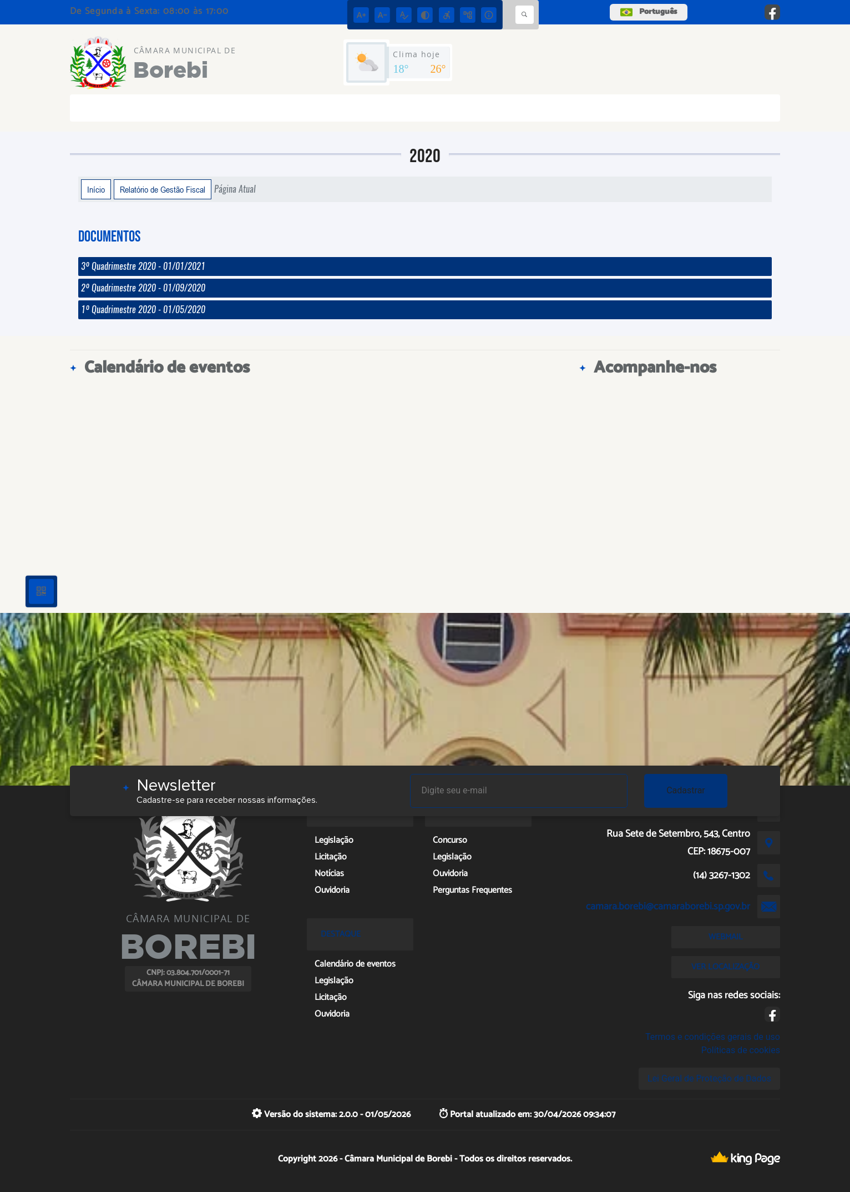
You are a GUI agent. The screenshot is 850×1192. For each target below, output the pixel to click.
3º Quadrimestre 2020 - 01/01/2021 (143, 266)
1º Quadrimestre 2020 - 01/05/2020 (143, 309)
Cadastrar (685, 790)
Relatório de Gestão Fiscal (162, 189)
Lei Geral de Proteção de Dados (709, 1078)
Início (96, 189)
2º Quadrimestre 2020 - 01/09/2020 (143, 288)
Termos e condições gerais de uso (712, 1037)
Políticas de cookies (740, 1050)
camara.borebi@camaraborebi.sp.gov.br (668, 906)
